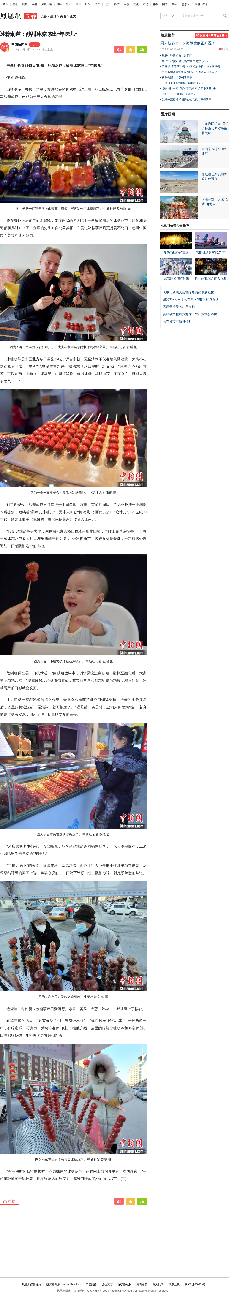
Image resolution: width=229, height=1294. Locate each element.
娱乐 (68, 4)
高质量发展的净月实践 (179, 307)
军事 (126, 4)
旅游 (145, 4)
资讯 (15, 4)
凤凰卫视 (46, 4)
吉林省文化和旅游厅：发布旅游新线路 (190, 314)
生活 (53, 16)
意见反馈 (158, 1284)
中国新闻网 (19, 44)
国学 (165, 4)
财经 (59, 4)
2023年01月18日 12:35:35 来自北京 (32, 49)
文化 (136, 4)
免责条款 (141, 1284)
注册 (197, 4)
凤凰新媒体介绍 (31, 1284)
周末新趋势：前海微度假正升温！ (187, 43)
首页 (5, 4)
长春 (43, 16)
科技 (117, 4)
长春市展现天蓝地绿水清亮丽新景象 (188, 292)
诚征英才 (107, 1284)
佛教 (155, 4)
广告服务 (91, 1284)
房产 (107, 4)
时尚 (88, 4)
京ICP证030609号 (195, 1284)
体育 (78, 4)
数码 (174, 4)
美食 (63, 16)
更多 (184, 4)
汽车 (97, 4)
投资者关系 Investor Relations (63, 1284)
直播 (34, 4)
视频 (24, 4)
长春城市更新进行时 (177, 321)
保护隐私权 (124, 1284)
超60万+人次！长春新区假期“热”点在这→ (192, 299)
